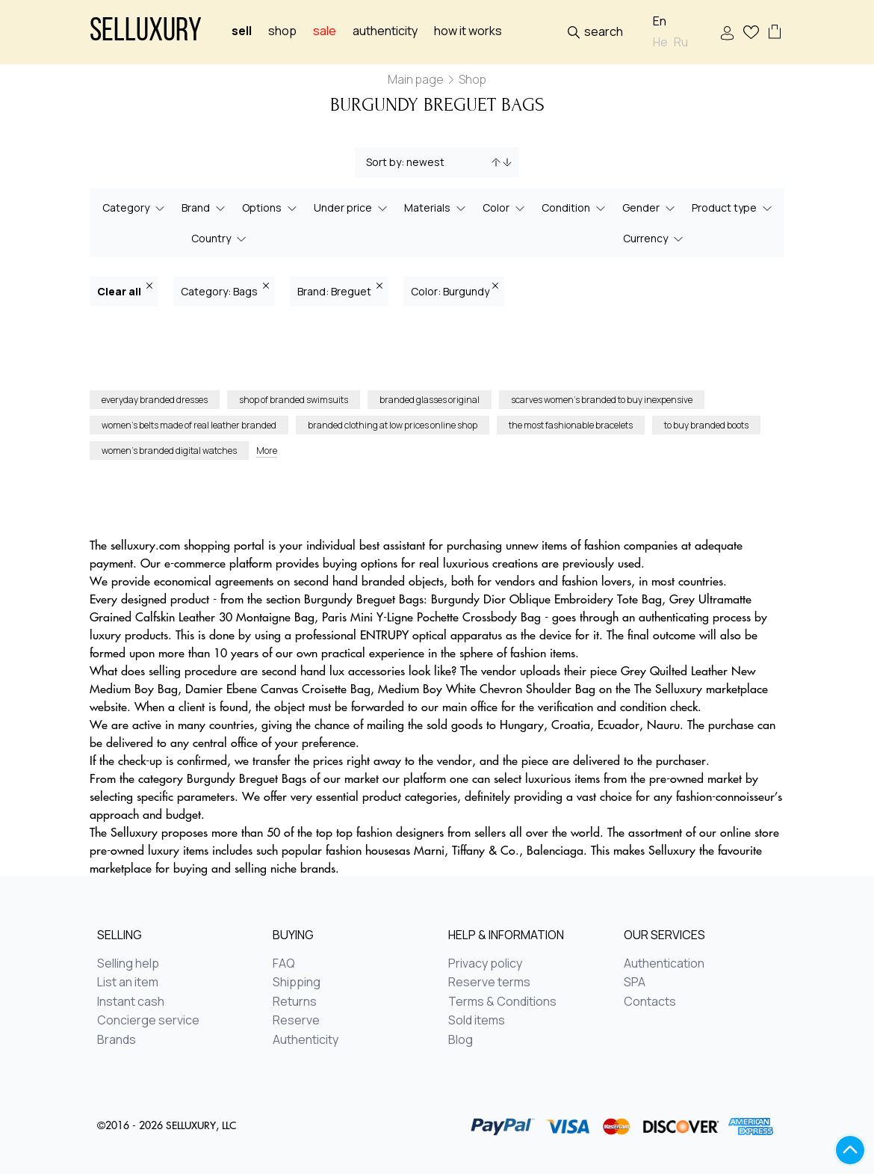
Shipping (296, 982)
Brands (116, 1040)
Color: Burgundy (454, 290)
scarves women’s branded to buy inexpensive (601, 399)
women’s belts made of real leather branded (189, 425)
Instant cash (130, 1002)
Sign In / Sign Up (727, 33)
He (660, 42)
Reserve (296, 1020)
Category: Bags (225, 290)
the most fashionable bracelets (571, 425)
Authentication (664, 964)
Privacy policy (485, 964)
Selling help (128, 964)
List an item (127, 982)
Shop (282, 31)
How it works (468, 31)
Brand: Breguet (339, 290)
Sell (242, 31)
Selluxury (146, 32)
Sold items (476, 1020)
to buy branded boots (706, 425)
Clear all (124, 290)
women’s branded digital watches (169, 450)
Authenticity (385, 31)
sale (324, 31)
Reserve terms (489, 982)
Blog (460, 1040)
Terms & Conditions (502, 1002)
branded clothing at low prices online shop (392, 425)
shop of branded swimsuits (293, 399)
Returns (295, 1002)
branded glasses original (429, 399)
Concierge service (148, 1020)
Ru (681, 42)
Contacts (650, 1002)
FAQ (284, 964)
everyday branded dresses (155, 399)
